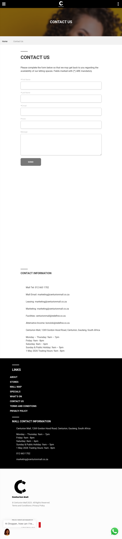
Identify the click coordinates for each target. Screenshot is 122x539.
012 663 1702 (42, 287)
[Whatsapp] (35, 280)
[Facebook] (22, 280)
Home (4, 41)
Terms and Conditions (23, 406)
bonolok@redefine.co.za (58, 323)
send (31, 162)
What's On (16, 396)
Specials (15, 391)
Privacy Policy (19, 411)
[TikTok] (31, 280)
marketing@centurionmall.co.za (53, 294)
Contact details (117, 4)
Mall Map (16, 386)
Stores (14, 382)
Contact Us (17, 401)
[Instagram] (26, 280)
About (13, 377)
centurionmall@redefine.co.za (51, 315)
